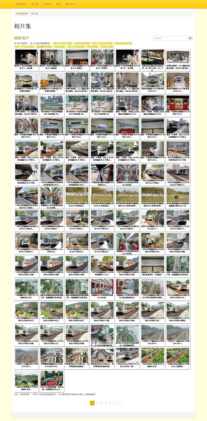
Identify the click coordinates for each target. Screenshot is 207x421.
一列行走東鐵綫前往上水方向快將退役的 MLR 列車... (178, 159)
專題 (58, 4)
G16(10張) (59, 46)
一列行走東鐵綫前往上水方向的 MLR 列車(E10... (26, 250)
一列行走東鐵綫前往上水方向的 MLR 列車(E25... (102, 250)
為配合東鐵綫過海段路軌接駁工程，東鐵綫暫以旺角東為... (178, 273)
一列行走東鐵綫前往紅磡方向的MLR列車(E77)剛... (102, 319)
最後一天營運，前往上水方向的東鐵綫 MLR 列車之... (178, 136)
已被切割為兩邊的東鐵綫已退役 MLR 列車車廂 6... (77, 204)
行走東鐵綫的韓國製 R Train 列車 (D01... (52, 250)
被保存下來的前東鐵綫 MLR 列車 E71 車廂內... (77, 67)
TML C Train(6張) (76, 46)
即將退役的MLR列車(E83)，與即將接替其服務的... (77, 365)
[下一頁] (119, 403)
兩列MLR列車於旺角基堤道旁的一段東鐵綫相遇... (127, 344)
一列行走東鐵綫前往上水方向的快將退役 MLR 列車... (26, 181)
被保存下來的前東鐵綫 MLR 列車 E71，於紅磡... (26, 67)
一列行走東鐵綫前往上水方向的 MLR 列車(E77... (178, 183)
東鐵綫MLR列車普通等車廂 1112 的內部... (127, 252)
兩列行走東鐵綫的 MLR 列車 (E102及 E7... (152, 227)
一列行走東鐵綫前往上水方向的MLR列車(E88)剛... (77, 342)
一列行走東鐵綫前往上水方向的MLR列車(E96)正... (26, 319)
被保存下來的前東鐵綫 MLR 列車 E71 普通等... (102, 67)
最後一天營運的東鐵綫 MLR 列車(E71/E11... (178, 113)
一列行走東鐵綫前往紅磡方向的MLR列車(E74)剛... (26, 273)
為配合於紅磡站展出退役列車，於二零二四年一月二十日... (152, 68)
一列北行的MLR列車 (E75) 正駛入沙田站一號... (127, 365)
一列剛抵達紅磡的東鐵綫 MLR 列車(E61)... (102, 183)
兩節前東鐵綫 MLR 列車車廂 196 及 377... (152, 90)
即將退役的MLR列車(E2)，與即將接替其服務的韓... (102, 365)
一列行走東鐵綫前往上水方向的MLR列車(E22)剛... (178, 250)
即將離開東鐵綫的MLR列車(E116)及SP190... (51, 365)
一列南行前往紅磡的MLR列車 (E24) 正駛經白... (178, 365)
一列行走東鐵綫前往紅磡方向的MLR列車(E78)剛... (127, 319)
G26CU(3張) (107, 46)
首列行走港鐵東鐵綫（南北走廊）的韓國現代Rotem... (51, 388)
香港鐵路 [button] (21, 4)
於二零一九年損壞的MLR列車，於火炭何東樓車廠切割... (102, 344)
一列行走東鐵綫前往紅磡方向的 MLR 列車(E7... (51, 227)
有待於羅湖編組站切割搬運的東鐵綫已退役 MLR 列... (178, 204)
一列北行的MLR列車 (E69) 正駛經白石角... (152, 365)
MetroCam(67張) (123, 43)
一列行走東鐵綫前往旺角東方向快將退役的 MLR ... (51, 183)
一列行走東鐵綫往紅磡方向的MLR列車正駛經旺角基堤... (152, 296)
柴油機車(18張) (44, 46)
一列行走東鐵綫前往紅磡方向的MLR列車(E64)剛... (51, 273)
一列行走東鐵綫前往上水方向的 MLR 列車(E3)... (77, 250)
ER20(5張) (92, 46)
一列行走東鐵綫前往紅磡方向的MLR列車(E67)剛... (127, 273)
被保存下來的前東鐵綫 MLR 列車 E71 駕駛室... (52, 67)
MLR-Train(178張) (63, 43)
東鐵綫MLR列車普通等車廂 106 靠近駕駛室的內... (127, 296)
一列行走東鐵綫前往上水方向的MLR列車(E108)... (152, 319)
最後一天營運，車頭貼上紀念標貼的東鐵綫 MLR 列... (127, 113)
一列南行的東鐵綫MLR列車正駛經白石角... (26, 388)
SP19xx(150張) (82, 43)
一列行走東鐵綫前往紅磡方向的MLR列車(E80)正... (51, 319)
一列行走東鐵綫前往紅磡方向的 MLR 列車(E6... (26, 227)
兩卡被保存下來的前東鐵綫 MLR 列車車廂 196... (51, 113)
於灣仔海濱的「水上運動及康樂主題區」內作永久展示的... (178, 67)
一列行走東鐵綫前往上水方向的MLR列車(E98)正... (77, 319)
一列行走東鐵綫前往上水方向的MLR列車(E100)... (152, 250)
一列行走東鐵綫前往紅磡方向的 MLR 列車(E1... (77, 227)
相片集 (35, 4)
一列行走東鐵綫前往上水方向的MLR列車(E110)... (51, 342)
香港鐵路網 (22, 13)
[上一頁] (88, 403)
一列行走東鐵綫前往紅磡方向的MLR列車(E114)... (178, 296)
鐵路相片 (21, 38)
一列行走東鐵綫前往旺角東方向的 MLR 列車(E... (152, 181)
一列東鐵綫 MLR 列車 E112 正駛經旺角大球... (26, 296)
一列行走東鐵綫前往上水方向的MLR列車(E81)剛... (26, 342)
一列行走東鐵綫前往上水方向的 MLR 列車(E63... (102, 227)
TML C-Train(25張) (24, 46)
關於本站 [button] (70, 4)
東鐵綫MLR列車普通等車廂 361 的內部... (127, 183)
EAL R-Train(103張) (102, 43)
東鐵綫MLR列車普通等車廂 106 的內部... (102, 296)
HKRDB (47, 4)
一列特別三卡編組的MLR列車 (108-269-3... (152, 342)
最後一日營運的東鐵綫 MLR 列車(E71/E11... (153, 159)
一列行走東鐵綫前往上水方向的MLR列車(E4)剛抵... (178, 319)
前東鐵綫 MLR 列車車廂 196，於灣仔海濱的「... (27, 90)
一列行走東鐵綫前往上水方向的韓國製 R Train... (102, 273)
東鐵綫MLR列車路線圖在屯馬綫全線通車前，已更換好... (152, 273)
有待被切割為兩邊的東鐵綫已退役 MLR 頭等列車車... (127, 204)
